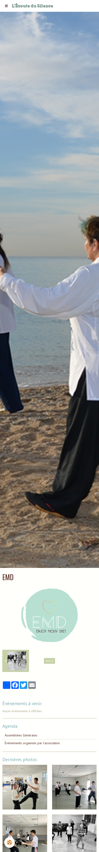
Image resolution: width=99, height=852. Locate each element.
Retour (49, 661)
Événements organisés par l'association (32, 743)
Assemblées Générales (21, 735)
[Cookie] (9, 842)
